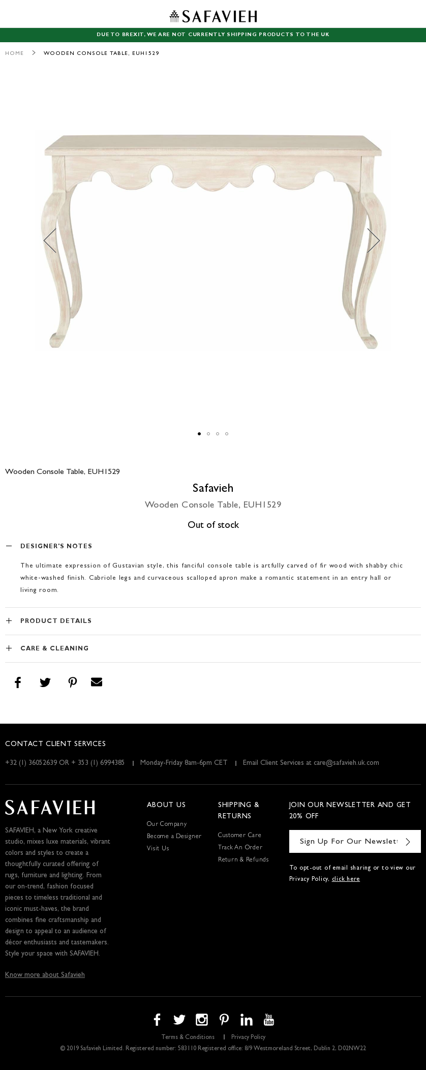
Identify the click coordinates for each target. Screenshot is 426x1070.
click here (346, 880)
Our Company (167, 825)
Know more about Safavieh (45, 975)
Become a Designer (174, 837)
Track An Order (240, 848)
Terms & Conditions (188, 1038)
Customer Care (240, 836)
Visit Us (158, 849)
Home (14, 53)
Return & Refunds (243, 860)
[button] (55, 241)
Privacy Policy (248, 1038)
